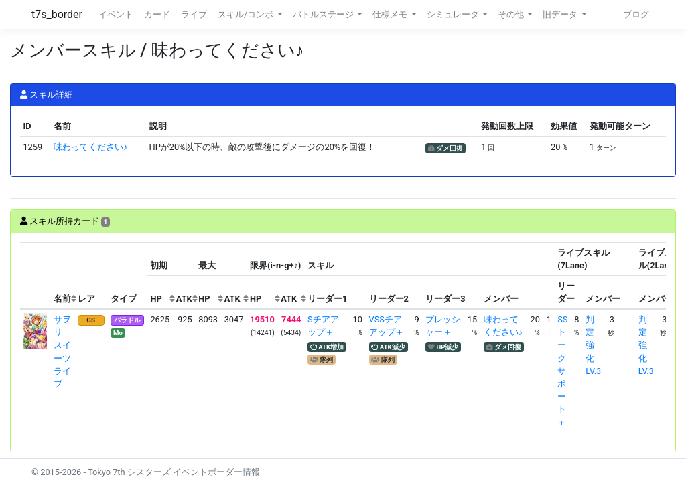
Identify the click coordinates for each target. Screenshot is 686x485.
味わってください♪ (90, 147)
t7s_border (56, 14)
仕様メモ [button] (390, 14)
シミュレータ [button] (454, 14)
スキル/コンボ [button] (246, 14)
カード (157, 14)
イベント (115, 14)
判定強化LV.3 (593, 345)
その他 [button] (512, 14)
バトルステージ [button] (324, 14)
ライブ (194, 14)
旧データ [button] (561, 14)
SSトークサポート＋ (562, 370)
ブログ (636, 14)
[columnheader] (35, 276)
